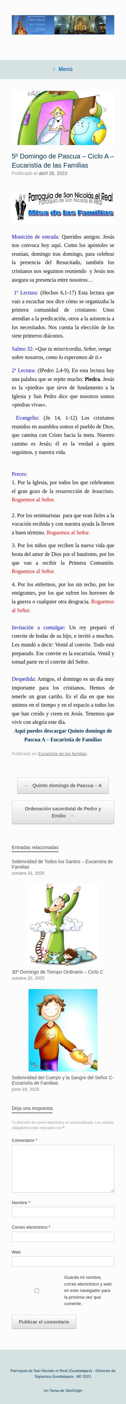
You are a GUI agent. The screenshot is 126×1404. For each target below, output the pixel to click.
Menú (63, 69)
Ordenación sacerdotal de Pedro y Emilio (63, 812)
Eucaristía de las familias (62, 753)
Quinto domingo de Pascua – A (63, 785)
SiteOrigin (74, 1391)
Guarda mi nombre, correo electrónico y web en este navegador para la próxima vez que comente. (88, 1290)
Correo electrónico (31, 1227)
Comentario (24, 1140)
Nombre (21, 1202)
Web (16, 1252)
